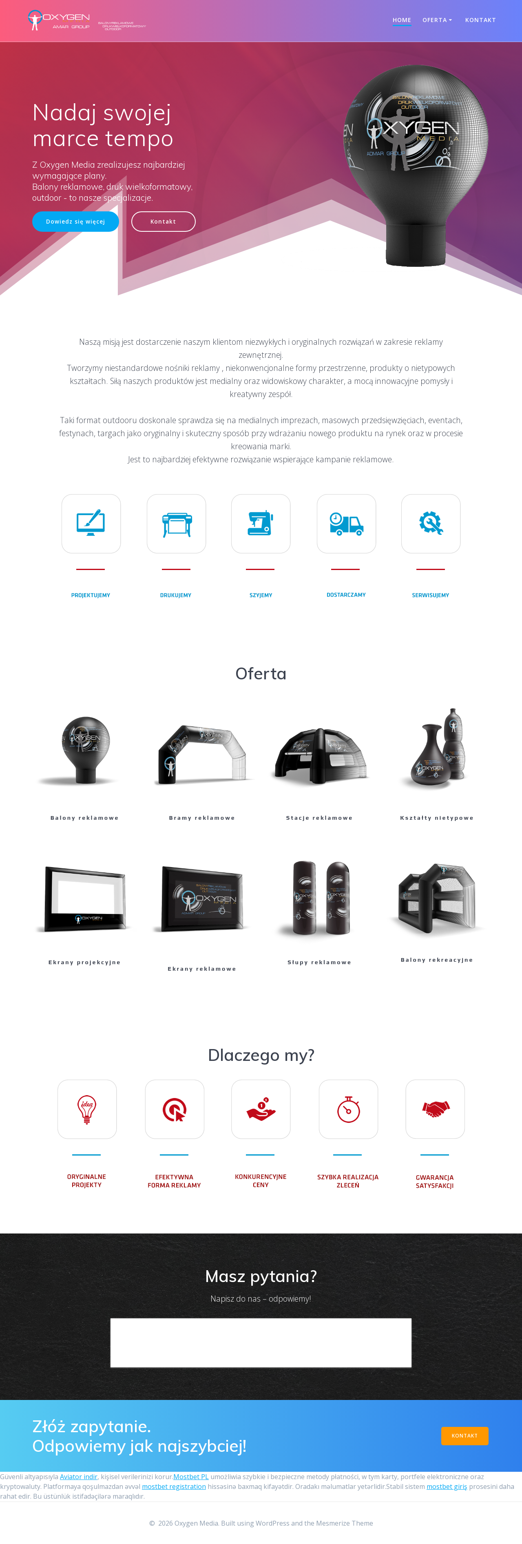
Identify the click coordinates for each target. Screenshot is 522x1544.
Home (402, 20)
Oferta (434, 20)
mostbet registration (174, 1486)
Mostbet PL (191, 1476)
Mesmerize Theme (344, 1523)
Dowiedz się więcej (75, 222)
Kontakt (480, 20)
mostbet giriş (447, 1486)
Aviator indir (78, 1476)
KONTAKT (465, 1435)
